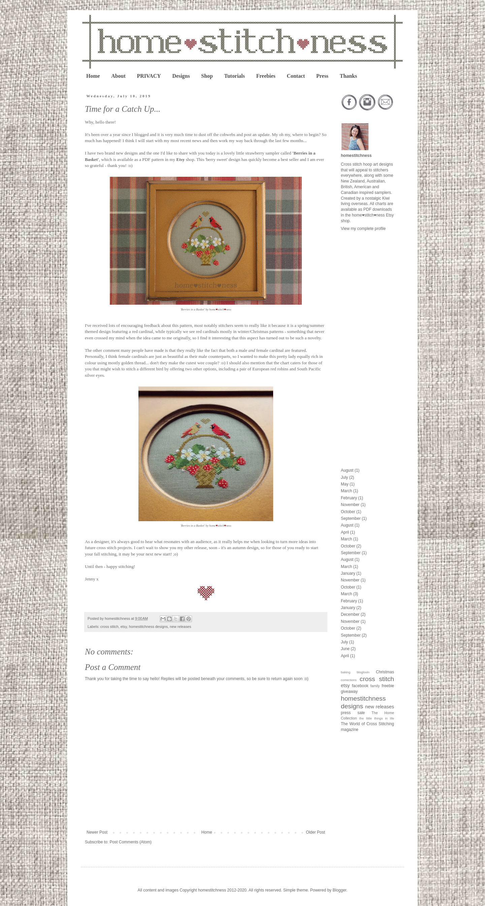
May (345, 484)
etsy (124, 627)
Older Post (315, 832)
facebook (360, 685)
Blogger (339, 890)
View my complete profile (363, 228)
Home (93, 76)
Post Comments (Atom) (130, 842)
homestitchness (356, 155)
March (346, 491)
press (346, 712)
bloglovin (363, 672)
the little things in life (376, 718)
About (118, 76)
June (345, 648)
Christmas (385, 672)
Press (322, 76)
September (351, 518)
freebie (388, 685)
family (375, 686)
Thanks (348, 76)
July (344, 477)
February (349, 498)
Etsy (180, 159)
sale (361, 712)
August (347, 470)
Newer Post (97, 832)
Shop (207, 76)
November (350, 504)
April (345, 532)
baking (345, 672)
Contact (296, 76)
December (350, 614)
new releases (180, 627)
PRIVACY (149, 76)
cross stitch (109, 627)
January (348, 573)
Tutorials (234, 76)
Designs (181, 76)
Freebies (266, 76)
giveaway (349, 691)
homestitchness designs (148, 627)
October (348, 511)
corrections (349, 680)
